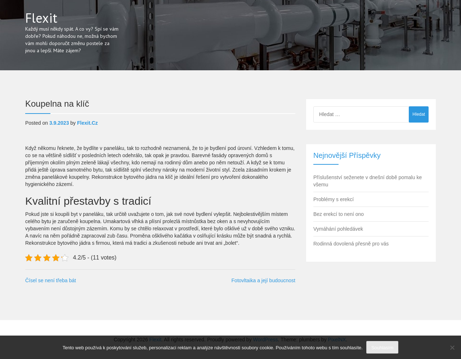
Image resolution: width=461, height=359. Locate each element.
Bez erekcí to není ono (338, 214)
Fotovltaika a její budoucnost (263, 280)
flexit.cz (87, 123)
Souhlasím (382, 347)
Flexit (41, 17)
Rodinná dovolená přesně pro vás (351, 244)
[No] (452, 347)
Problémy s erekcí (333, 199)
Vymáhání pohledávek (338, 229)
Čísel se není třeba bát (50, 280)
